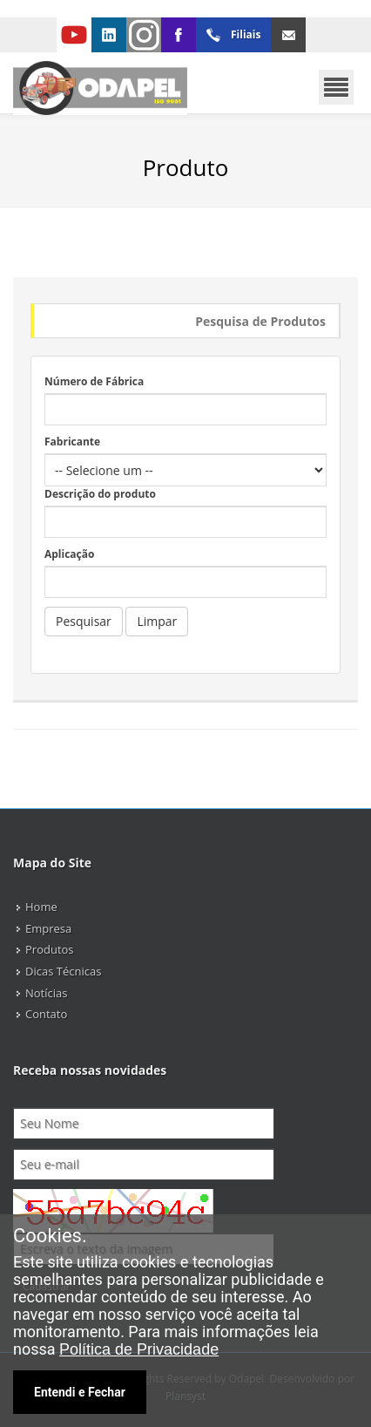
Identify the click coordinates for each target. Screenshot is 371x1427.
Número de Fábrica (94, 381)
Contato (46, 1014)
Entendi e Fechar (79, 1392)
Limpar (157, 621)
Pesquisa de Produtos (260, 321)
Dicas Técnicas (63, 971)
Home (41, 906)
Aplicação (69, 554)
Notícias (46, 993)
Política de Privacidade (139, 1349)
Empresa (48, 928)
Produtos (49, 949)
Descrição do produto (100, 493)
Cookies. (50, 1236)
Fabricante (72, 441)
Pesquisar (83, 621)
